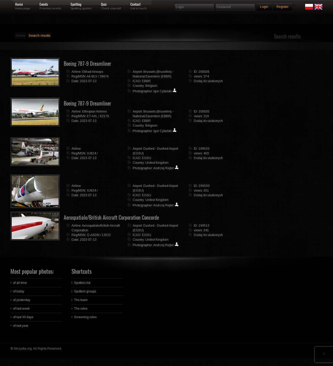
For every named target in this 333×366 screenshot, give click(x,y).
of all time (20, 283)
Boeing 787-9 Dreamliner (87, 63)
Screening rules (85, 317)
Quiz (104, 4)
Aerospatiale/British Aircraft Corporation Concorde (111, 217)
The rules (80, 308)
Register (283, 7)
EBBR (146, 81)
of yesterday (21, 300)
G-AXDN (93, 235)
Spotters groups (85, 291)
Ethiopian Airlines (94, 111)
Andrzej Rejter (163, 168)
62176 (104, 116)
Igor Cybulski (162, 91)
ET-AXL (92, 116)
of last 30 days (23, 317)
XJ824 (91, 153)
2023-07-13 (88, 81)
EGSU (146, 158)
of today (18, 291)
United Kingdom (157, 163)
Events (44, 4)
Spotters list (82, 283)
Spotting (76, 4)
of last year (20, 326)
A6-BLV (92, 76)
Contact (135, 4)
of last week (21, 308)
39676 (104, 76)
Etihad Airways (92, 72)
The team (81, 300)
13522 (106, 235)
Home (19, 4)
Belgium (151, 86)
